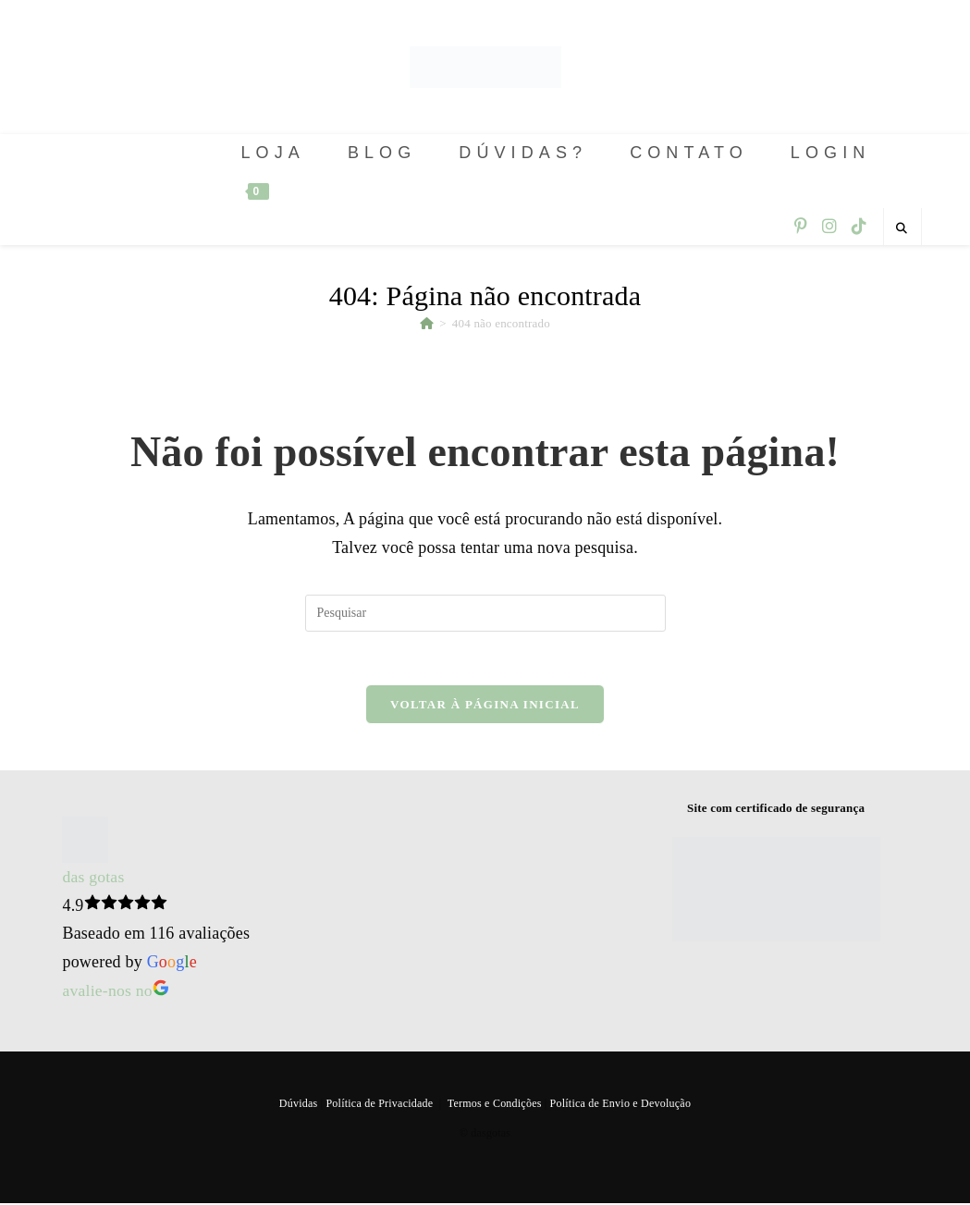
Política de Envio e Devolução (619, 1105)
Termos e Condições (494, 1105)
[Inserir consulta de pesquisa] (485, 613)
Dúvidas (299, 1105)
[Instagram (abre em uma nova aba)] (829, 226)
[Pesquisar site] (902, 228)
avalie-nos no (116, 992)
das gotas (93, 879)
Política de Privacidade (379, 1105)
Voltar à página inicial (485, 707)
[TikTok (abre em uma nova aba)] (859, 226)
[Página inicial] (427, 323)
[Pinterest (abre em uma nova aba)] (801, 226)
